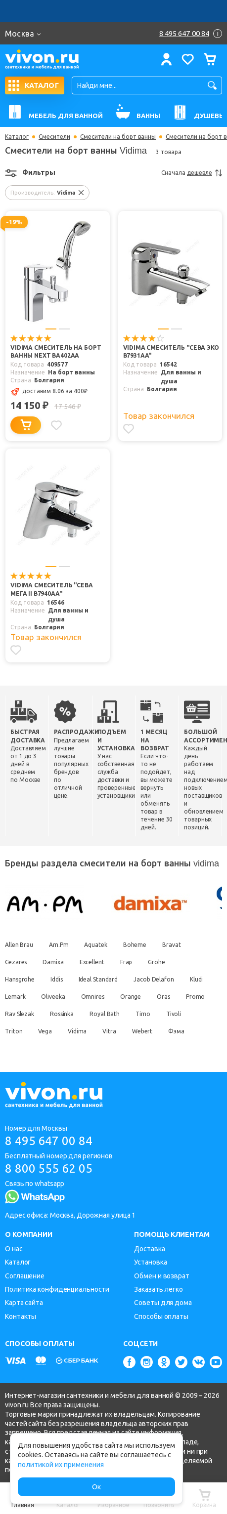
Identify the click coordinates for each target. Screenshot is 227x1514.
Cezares (16, 962)
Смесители (54, 137)
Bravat (171, 945)
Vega (45, 1031)
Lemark (15, 997)
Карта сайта (24, 1303)
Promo (195, 997)
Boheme (134, 945)
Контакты (20, 1316)
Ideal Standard (98, 980)
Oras (163, 997)
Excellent (92, 962)
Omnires (92, 997)
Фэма (176, 1031)
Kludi (196, 980)
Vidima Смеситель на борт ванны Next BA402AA (55, 352)
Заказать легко (158, 1289)
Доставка (149, 1249)
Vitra (109, 1031)
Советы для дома (163, 1303)
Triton (13, 1031)
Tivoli (173, 1014)
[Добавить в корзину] (25, 425)
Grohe (156, 962)
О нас (14, 1249)
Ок (96, 1487)
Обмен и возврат (161, 1276)
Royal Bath (105, 1014)
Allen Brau (19, 945)
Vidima (77, 1031)
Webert (142, 1031)
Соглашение (25, 1276)
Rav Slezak (19, 1014)
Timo (143, 1014)
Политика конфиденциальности (57, 1289)
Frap (126, 962)
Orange (130, 997)
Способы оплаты (161, 1316)
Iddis (56, 980)
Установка (150, 1262)
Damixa (53, 962)
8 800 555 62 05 (48, 1168)
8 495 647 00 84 (48, 1140)
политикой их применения (61, 1465)
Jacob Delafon (154, 980)
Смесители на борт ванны (118, 137)
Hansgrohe (20, 980)
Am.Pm (59, 945)
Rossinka (62, 1014)
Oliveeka (53, 997)
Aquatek (96, 945)
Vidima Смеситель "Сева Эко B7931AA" (171, 352)
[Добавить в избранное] (56, 425)
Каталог (17, 137)
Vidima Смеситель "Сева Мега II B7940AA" (51, 590)
